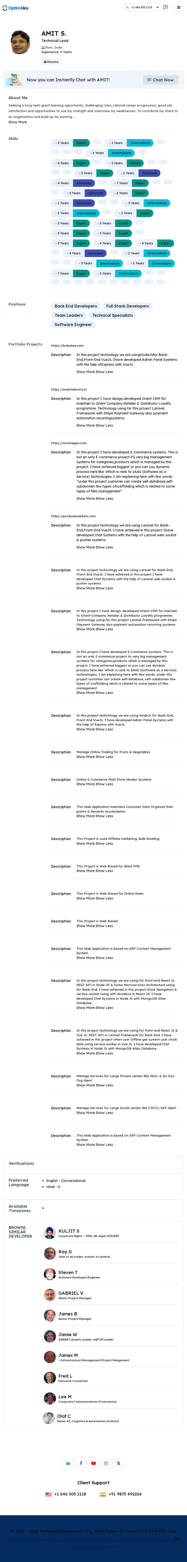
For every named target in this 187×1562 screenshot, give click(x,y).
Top (177, 1538)
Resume (51, 62)
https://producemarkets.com (73, 516)
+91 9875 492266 (121, 1494)
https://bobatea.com (67, 345)
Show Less (104, 372)
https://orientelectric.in (69, 389)
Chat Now (160, 80)
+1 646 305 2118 (65, 1494)
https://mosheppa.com (69, 443)
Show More (18, 122)
